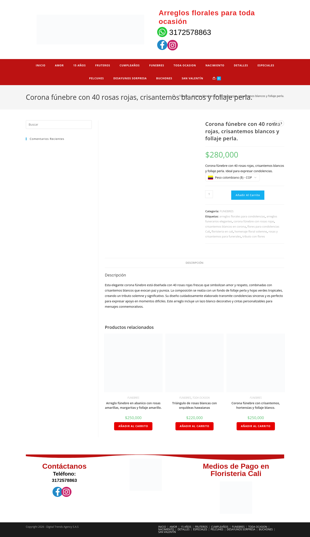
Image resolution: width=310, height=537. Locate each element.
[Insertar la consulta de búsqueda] (59, 124)
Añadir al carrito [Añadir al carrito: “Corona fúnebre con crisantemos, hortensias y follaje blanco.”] (256, 426)
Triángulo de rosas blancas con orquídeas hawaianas (194, 405)
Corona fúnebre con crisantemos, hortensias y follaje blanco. (255, 405)
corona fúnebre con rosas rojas (254, 221)
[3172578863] (162, 32)
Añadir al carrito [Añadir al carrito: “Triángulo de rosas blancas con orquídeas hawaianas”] (194, 426)
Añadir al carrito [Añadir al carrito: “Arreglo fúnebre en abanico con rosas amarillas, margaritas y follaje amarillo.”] (133, 426)
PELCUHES (217, 529)
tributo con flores (253, 236)
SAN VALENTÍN (167, 532)
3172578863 (190, 32)
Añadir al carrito (248, 195)
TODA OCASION (201, 398)
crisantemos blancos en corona (225, 226)
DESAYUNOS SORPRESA (241, 529)
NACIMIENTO (166, 529)
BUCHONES (266, 529)
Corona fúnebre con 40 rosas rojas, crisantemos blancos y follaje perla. (238, 96)
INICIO (162, 527)
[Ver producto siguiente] (281, 123)
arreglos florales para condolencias (242, 216)
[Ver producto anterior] (274, 123)
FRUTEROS (201, 527)
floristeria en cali (222, 231)
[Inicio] (173, 96)
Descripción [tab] (194, 263)
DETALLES (183, 529)
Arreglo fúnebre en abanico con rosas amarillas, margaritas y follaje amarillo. (133, 405)
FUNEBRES (227, 211)
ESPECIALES (200, 529)
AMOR (173, 527)
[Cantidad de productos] (209, 194)
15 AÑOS (186, 527)
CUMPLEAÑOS (219, 527)
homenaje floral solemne (250, 231)
